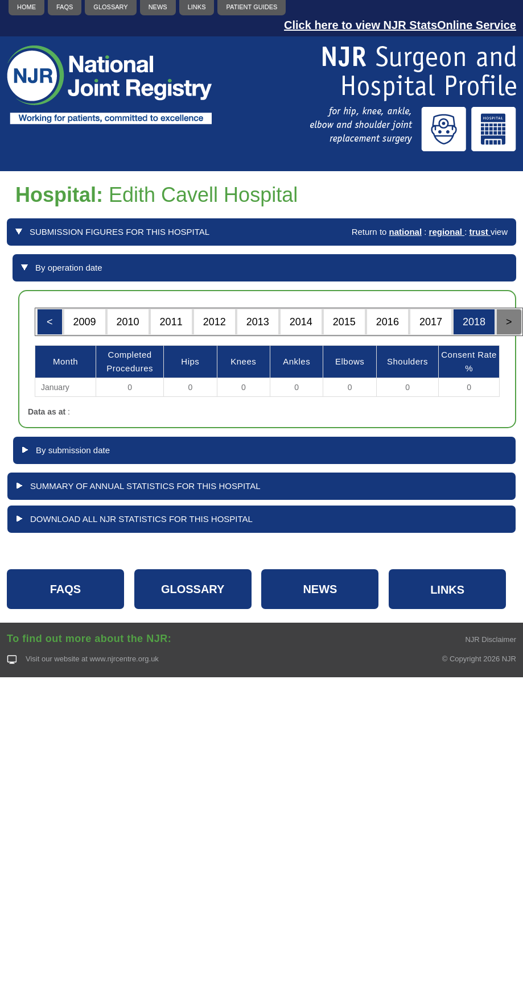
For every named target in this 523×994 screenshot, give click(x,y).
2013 (257, 322)
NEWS (320, 589)
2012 (214, 322)
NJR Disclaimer (490, 639)
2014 (301, 322)
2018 (474, 322)
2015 (344, 322)
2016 (387, 322)
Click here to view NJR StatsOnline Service (400, 25)
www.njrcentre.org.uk (123, 659)
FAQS (65, 589)
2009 (84, 322)
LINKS (447, 589)
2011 (171, 322)
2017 (430, 322)
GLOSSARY (193, 589)
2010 (128, 322)
